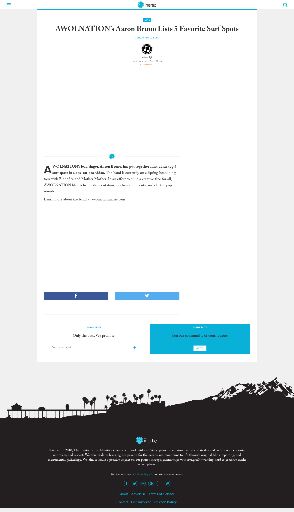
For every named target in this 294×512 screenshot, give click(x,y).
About (123, 494)
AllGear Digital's (144, 474)
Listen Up (147, 57)
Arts (147, 20)
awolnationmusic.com (108, 200)
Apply (200, 348)
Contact (122, 502)
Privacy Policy (165, 502)
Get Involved (141, 502)
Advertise (138, 494)
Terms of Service (161, 494)
